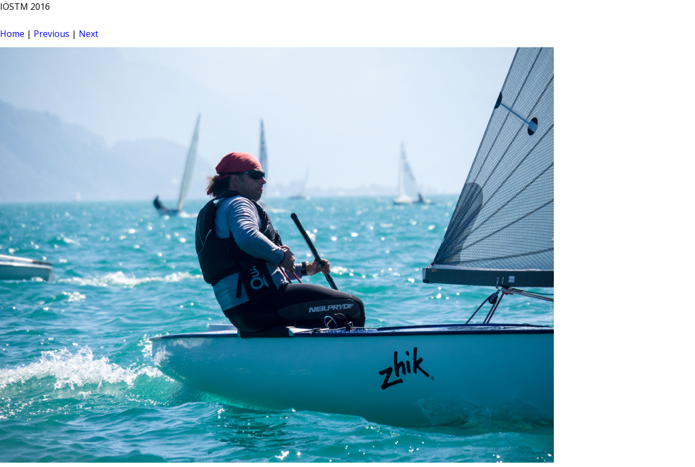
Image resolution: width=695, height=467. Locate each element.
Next (88, 34)
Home (12, 34)
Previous (52, 34)
